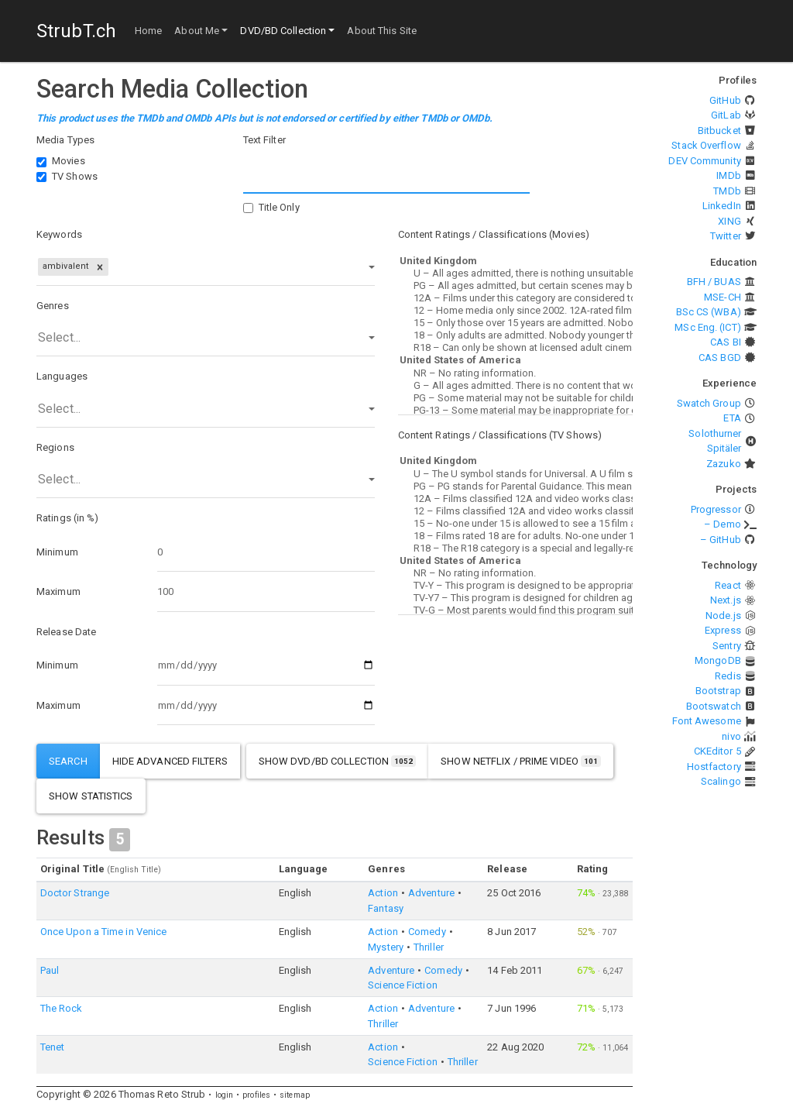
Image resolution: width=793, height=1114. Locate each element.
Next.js (725, 600)
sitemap (295, 1095)
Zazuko (723, 463)
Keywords (59, 234)
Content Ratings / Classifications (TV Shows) (500, 435)
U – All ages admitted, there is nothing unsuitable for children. (515, 273)
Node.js (723, 615)
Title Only (279, 207)
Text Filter (264, 140)
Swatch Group (709, 403)
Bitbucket (719, 130)
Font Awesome (706, 721)
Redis (728, 676)
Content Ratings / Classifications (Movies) (493, 234)
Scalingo (721, 781)
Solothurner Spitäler (714, 441)
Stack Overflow (705, 145)
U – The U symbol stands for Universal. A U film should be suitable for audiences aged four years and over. (515, 474)
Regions (55, 447)
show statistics (91, 796)
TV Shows (75, 176)
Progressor (716, 509)
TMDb (726, 191)
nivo (731, 736)
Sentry (726, 646)
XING (729, 221)
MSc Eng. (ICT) (707, 327)
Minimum (57, 552)
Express (723, 630)
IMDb (728, 175)
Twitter (725, 236)
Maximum (58, 591)
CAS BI (725, 342)
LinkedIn (721, 205)
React (728, 585)
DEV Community (704, 161)
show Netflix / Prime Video (521, 761)
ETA (731, 418)
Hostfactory (714, 766)
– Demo (722, 524)
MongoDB (718, 660)
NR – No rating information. (515, 373)
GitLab (726, 115)
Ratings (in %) (67, 518)
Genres (52, 305)
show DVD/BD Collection (338, 761)
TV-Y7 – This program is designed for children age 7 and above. (515, 598)
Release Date (66, 632)
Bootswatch (713, 706)
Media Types (65, 140)
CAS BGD (720, 357)
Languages (62, 376)
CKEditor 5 (717, 751)
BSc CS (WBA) (708, 312)
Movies (68, 161)
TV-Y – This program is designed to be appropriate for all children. (515, 585)
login (224, 1095)
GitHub (725, 100)
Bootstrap (718, 690)
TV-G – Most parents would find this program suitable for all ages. (515, 610)
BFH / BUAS (714, 281)
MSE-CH (722, 297)
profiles (256, 1095)
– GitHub (720, 539)
